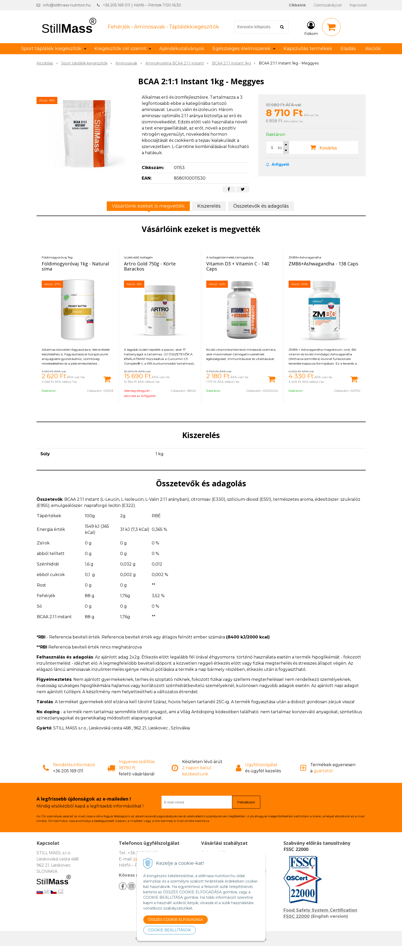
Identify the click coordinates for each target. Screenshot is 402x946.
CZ (57, 891)
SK (43, 891)
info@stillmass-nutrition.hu (67, 5)
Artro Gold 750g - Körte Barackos (150, 266)
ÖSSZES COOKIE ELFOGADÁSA (175, 919)
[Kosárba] (107, 378)
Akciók (373, 48)
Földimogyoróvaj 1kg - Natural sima (75, 266)
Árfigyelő (277, 164)
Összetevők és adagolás (261, 206)
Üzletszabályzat (328, 5)
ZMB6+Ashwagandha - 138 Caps (323, 264)
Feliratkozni (246, 802)
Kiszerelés (209, 206)
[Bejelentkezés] (311, 28)
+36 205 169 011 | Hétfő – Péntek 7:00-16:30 (142, 5)
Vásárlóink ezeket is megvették (148, 206)
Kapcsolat (358, 5)
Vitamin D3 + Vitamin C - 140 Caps (237, 266)
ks (280, 147)
